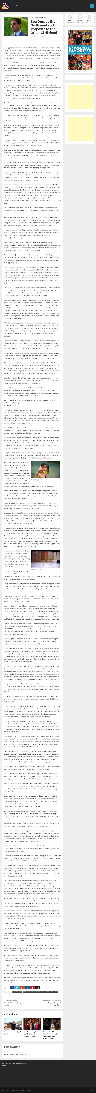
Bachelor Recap (41, 17)
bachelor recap (17, 991)
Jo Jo (42, 991)
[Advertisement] (82, 97)
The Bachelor (54, 991)
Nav (16, 6)
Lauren (47, 991)
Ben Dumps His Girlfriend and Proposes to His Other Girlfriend (44, 27)
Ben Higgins (26, 991)
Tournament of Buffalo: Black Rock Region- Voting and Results (14, 1003)
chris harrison (35, 991)
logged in (15, 1054)
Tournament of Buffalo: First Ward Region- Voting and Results (51, 1003)
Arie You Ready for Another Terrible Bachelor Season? (30, 1034)
